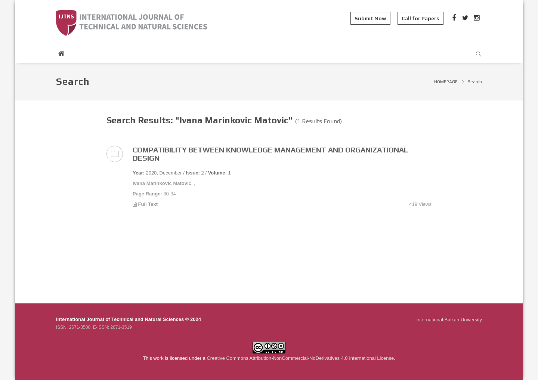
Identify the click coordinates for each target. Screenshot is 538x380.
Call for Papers (420, 18)
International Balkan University (449, 319)
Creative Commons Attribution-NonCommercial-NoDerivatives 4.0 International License (300, 358)
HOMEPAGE (446, 81)
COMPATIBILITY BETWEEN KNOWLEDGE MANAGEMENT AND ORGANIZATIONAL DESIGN (270, 153)
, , (164, 183)
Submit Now (370, 18)
